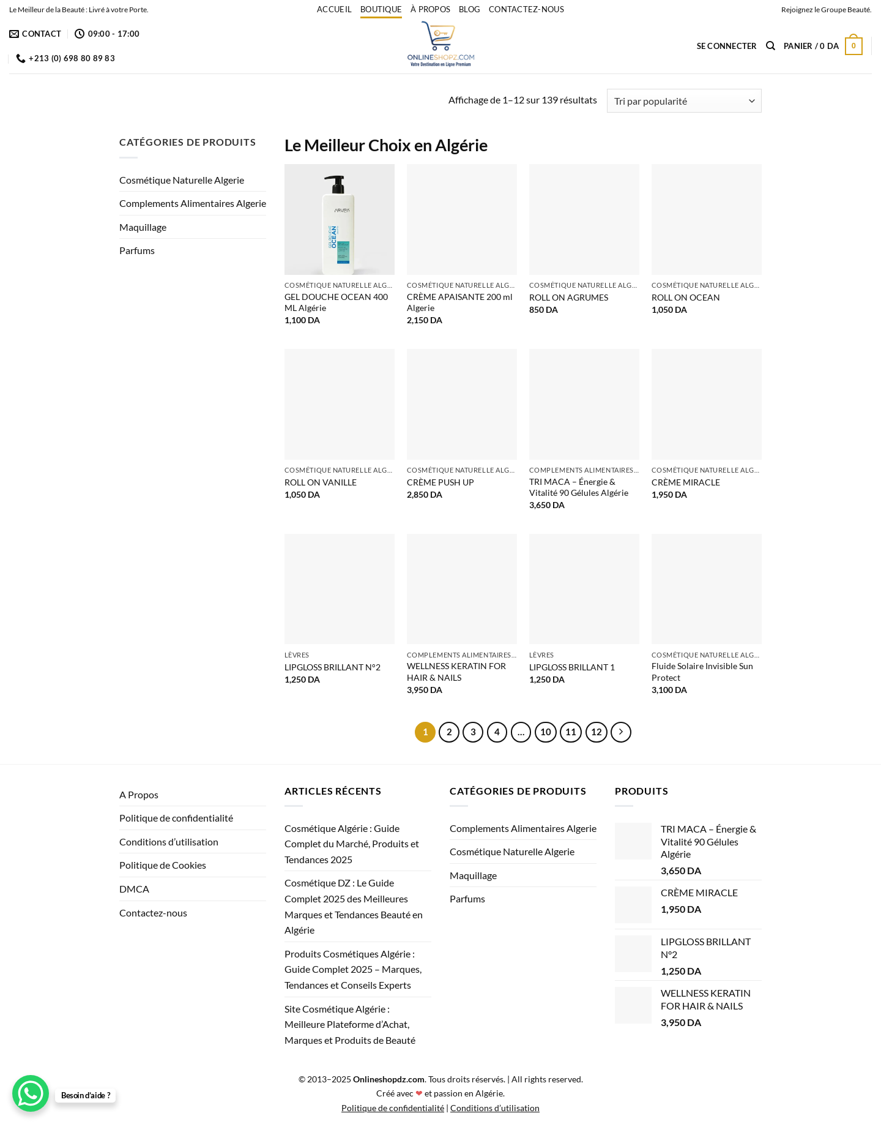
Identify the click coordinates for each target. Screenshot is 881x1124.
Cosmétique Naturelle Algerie (181, 179)
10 (545, 731)
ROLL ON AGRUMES (568, 297)
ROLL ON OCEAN (686, 297)
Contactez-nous (526, 9)
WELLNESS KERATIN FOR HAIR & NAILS (456, 672)
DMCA (134, 888)
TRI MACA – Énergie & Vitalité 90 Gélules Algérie (578, 487)
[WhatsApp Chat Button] (30, 1093)
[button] (727, 46)
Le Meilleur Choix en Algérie (386, 145)
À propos (430, 9)
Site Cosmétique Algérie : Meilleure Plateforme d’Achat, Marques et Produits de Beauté (349, 1024)
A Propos (138, 794)
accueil (334, 9)
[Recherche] (770, 46)
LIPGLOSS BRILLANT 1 (572, 667)
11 (570, 731)
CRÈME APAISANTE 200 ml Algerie (460, 302)
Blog (469, 9)
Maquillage (142, 227)
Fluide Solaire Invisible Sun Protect (702, 672)
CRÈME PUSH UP (440, 482)
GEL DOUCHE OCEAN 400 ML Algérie (336, 302)
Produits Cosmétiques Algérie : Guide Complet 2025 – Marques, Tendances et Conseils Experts (353, 969)
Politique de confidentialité (176, 817)
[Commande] (684, 101)
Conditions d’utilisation (168, 841)
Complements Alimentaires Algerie (192, 203)
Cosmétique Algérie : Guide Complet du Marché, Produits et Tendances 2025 (351, 843)
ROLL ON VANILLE (320, 482)
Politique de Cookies (162, 865)
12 (596, 731)
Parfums (137, 250)
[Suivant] (621, 732)
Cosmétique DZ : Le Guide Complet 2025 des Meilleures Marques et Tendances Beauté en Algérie (353, 906)
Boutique (381, 9)
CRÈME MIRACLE (686, 482)
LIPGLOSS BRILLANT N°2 (332, 667)
